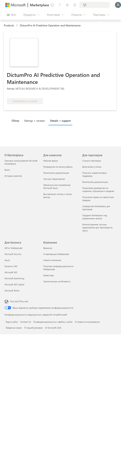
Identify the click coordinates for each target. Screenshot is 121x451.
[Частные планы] (75, 5)
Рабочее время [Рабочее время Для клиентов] (50, 160)
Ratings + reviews (34, 120)
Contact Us (25, 321)
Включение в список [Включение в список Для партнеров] (91, 166)
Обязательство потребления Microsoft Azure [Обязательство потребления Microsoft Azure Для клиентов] (57, 186)
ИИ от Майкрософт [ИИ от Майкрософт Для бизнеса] (14, 248)
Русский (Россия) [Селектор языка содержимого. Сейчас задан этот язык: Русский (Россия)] (19, 301)
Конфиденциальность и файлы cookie (52, 321)
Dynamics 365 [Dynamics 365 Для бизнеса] (11, 266)
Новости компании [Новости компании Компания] (52, 260)
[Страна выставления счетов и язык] (94, 5)
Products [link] (9, 25)
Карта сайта (12, 321)
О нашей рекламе (33, 327)
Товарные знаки (14, 327)
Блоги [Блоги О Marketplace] (7, 169)
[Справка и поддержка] (60, 5)
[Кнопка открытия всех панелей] (11, 15)
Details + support (60, 120)
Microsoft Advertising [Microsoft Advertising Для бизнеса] (14, 278)
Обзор (15, 120)
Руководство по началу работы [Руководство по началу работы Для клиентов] (58, 166)
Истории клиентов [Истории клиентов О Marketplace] (13, 175)
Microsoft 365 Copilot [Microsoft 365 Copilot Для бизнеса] (14, 284)
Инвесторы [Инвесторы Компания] (48, 275)
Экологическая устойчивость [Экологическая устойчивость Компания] (57, 281)
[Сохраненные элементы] (67, 5)
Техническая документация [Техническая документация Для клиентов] (56, 172)
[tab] (16, 120)
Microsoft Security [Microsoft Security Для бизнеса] (13, 254)
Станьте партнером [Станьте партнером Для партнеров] (91, 160)
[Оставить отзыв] (52, 5)
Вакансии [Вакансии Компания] (47, 248)
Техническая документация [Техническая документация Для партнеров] (95, 182)
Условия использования (87, 321)
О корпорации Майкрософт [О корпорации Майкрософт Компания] (56, 254)
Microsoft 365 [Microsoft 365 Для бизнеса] (11, 272)
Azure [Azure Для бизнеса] (7, 260)
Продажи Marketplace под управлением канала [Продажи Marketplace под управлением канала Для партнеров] (94, 217)
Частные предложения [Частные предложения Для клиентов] (54, 178)
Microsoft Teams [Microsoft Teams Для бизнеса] (12, 290)
